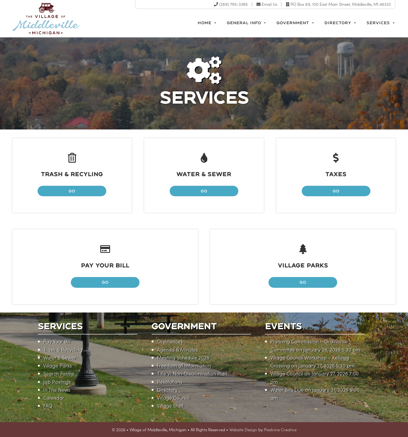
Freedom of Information (184, 365)
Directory (341, 22)
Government (295, 22)
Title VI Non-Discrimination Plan (192, 373)
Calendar (53, 397)
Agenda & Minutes (177, 349)
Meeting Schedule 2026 (183, 357)
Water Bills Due (287, 389)
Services (381, 22)
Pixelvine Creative (280, 429)
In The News (56, 389)
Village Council (173, 397)
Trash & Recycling (62, 349)
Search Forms (58, 373)
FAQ (47, 405)
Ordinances (170, 341)
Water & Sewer (59, 357)
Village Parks (57, 365)
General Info (247, 22)
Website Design (243, 429)
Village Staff (170, 405)
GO (72, 191)
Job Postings (57, 381)
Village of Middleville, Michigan (70, 18)
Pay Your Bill (57, 341)
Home (207, 22)
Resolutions (169, 381)
